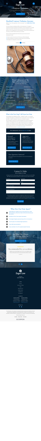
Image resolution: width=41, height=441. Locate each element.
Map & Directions (16, 302)
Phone (7, 182)
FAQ (20, 286)
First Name (8, 178)
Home (20, 283)
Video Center (20, 290)
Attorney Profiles (20, 285)
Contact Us (20, 291)
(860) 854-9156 (31, 23)
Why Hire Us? (20, 288)
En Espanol (20, 293)
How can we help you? (10, 189)
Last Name (23, 178)
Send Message (20, 201)
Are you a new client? (10, 185)
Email (22, 182)
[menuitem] (16, 316)
